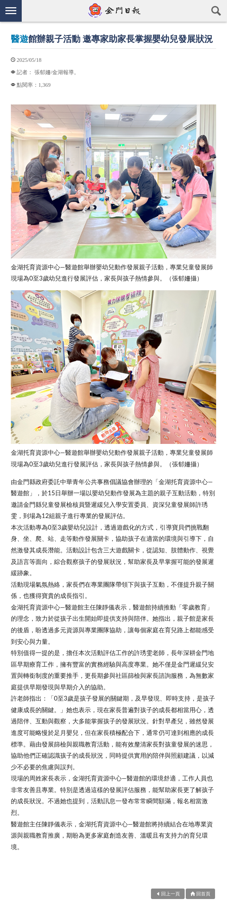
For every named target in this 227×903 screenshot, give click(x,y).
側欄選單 (10, 10)
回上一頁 (170, 893)
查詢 (216, 11)
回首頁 (203, 893)
